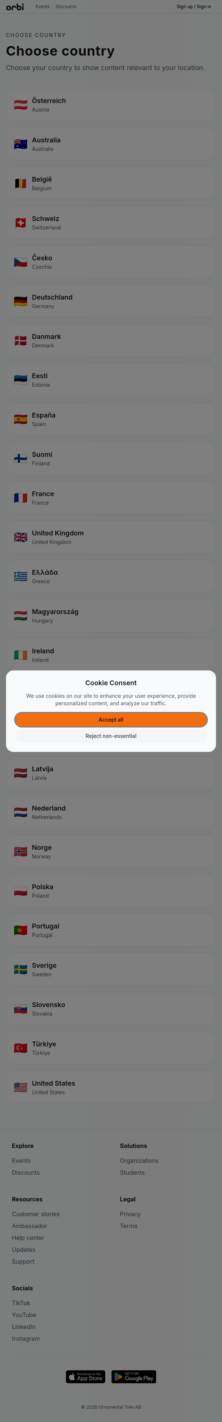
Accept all (111, 719)
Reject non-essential (111, 736)
